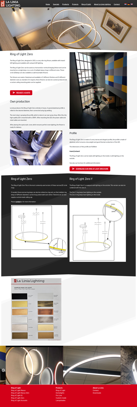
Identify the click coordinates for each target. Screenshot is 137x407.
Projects (75, 4)
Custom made (61, 398)
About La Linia (98, 388)
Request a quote (21, 92)
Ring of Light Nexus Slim (20, 393)
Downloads (97, 393)
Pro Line (59, 395)
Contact (117, 4)
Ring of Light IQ (16, 395)
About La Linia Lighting (102, 4)
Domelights (60, 393)
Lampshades (60, 400)
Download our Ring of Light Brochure (90, 168)
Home (48, 4)
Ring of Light (86, 4)
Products (65, 4)
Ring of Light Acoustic (19, 400)
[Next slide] (133, 370)
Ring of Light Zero (17, 398)
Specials (56, 4)
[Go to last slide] (3, 370)
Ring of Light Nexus (18, 390)
